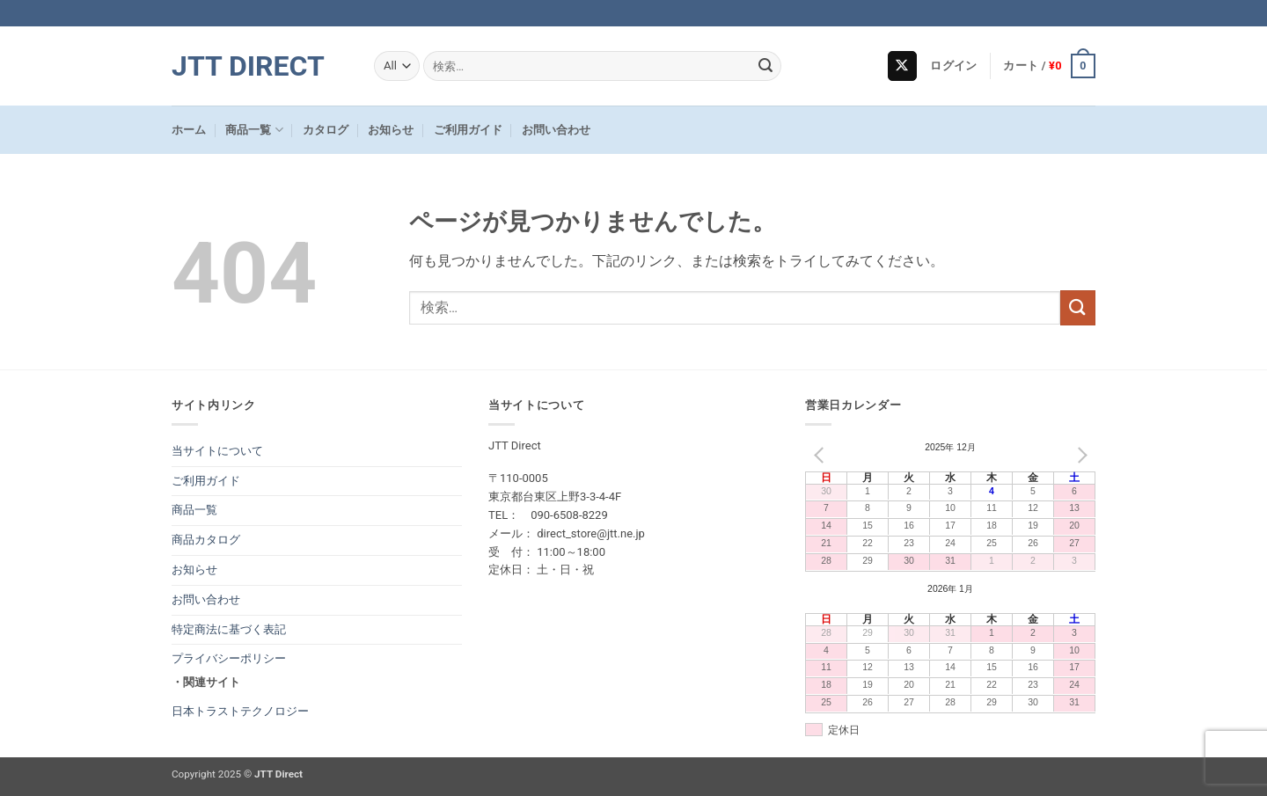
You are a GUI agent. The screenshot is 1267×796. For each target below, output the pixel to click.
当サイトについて (217, 450)
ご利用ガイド (468, 129)
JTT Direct (248, 66)
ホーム (189, 129)
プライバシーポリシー (229, 658)
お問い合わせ (556, 129)
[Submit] (765, 66)
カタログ (325, 129)
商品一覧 (253, 129)
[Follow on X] (902, 66)
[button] (953, 66)
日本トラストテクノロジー (240, 711)
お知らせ (391, 129)
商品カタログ (206, 539)
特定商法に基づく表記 (229, 629)
